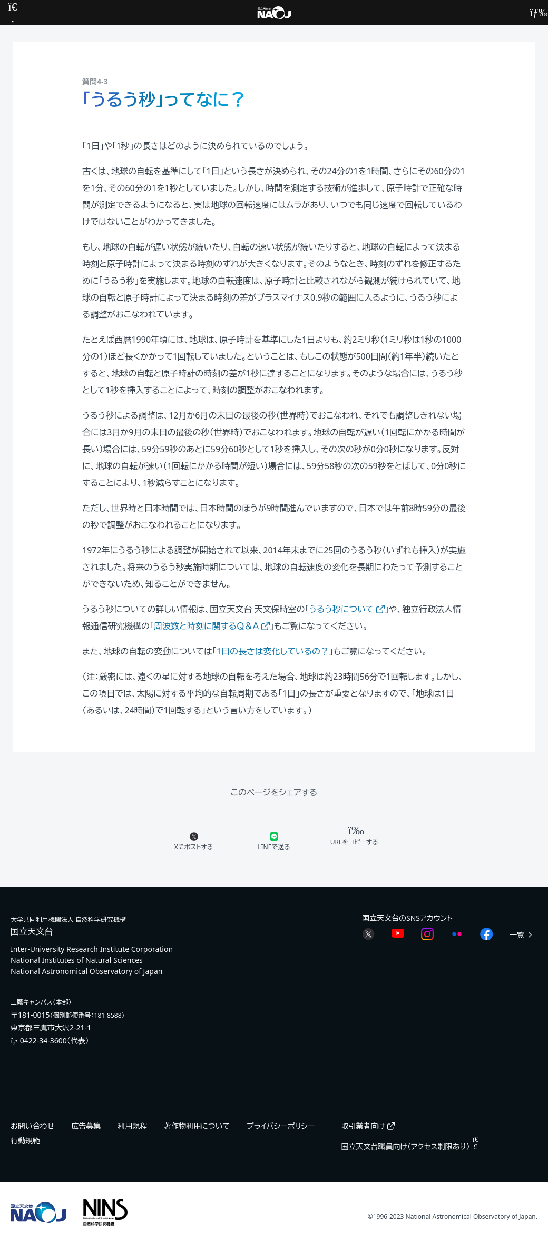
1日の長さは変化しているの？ (273, 651)
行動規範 (25, 1141)
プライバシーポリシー (281, 1126)
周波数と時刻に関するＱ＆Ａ (212, 626)
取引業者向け (367, 1126)
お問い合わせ (32, 1126)
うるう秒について (346, 609)
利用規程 (132, 1126)
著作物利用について (197, 1126)
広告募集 (86, 1126)
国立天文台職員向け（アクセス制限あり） (410, 1146)
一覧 (522, 935)
